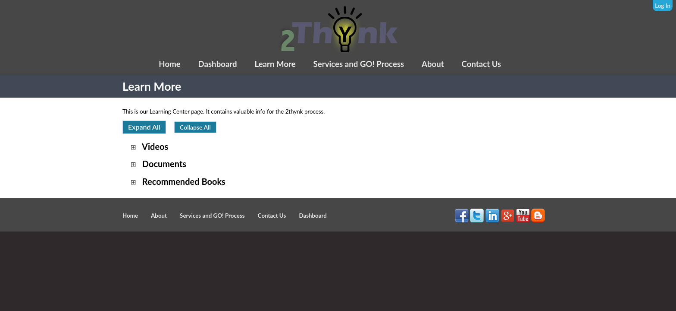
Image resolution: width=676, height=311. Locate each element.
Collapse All (195, 127)
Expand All (144, 127)
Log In (662, 5)
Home (169, 64)
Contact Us (481, 64)
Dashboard (217, 64)
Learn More (274, 64)
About (433, 64)
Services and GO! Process (358, 64)
